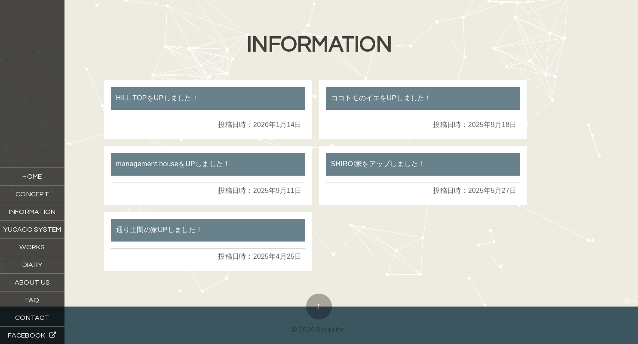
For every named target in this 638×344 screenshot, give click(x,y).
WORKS (32, 247)
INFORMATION (32, 211)
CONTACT (32, 317)
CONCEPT (32, 194)
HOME (32, 176)
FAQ (32, 300)
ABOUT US (32, 282)
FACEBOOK (32, 335)
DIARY (32, 264)
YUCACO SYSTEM (32, 229)
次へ (631, 300)
